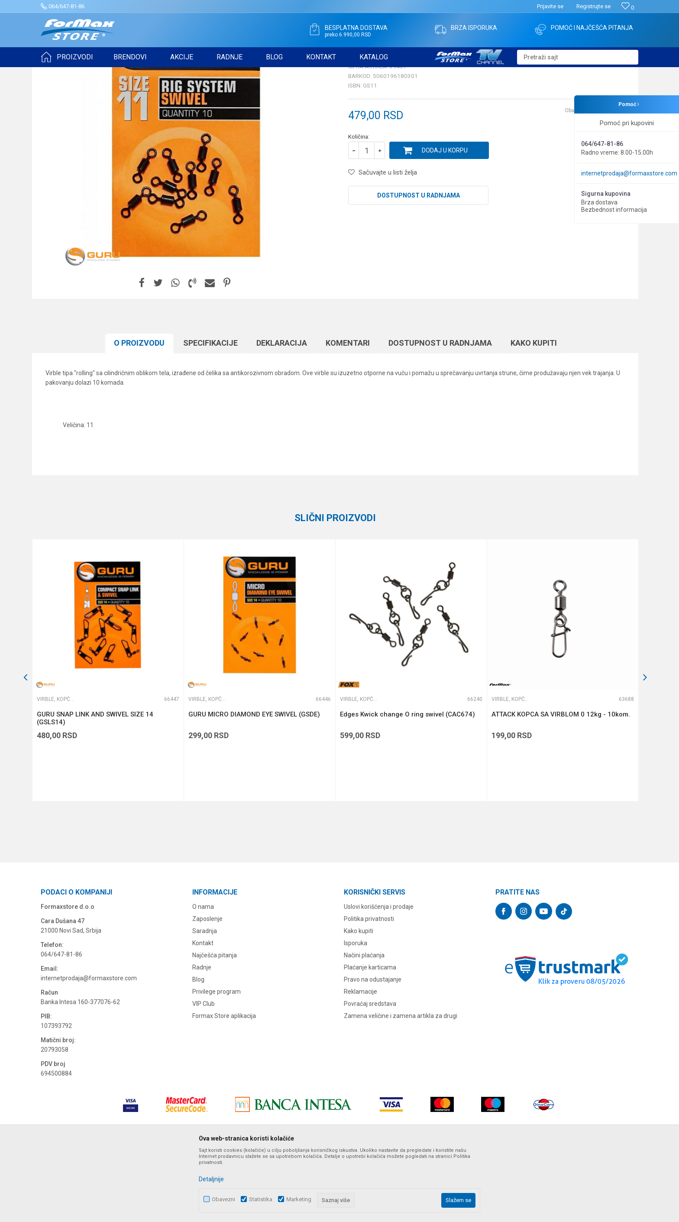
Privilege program (216, 1058)
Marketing (298, 1199)
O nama (203, 973)
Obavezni (223, 1199)
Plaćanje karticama (370, 1034)
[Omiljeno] (627, 7)
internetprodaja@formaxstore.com (629, 173)
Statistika (260, 1199)
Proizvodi (90, 73)
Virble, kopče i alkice (172, 73)
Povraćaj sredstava (370, 1070)
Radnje (201, 1034)
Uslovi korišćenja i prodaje (379, 973)
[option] (108, 737)
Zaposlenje (207, 985)
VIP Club (203, 1070)
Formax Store (56, 73)
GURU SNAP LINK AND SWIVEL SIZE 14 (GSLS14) (95, 785)
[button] (577, 57)
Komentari (348, 410)
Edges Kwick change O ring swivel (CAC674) (407, 781)
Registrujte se (593, 6)
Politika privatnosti (369, 985)
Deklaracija (281, 410)
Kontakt (202, 1010)
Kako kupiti (534, 410)
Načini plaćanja (364, 1022)
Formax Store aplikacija (224, 1082)
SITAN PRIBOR (124, 73)
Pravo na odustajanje (372, 1046)
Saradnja (204, 998)
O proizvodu (139, 410)
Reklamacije (360, 1058)
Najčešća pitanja (214, 1022)
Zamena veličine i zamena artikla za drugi (400, 1082)
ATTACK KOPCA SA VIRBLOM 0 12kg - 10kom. (560, 781)
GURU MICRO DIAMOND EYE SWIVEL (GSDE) (254, 781)
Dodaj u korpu (445, 217)
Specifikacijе (210, 410)
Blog (198, 1046)
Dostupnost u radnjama (418, 262)
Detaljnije (211, 1179)
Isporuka (355, 1010)
